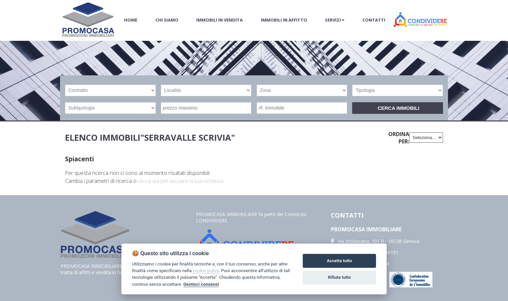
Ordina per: (398, 137)
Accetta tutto (339, 260)
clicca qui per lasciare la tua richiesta (180, 181)
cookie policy (206, 270)
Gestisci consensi (201, 284)
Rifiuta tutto (339, 277)
